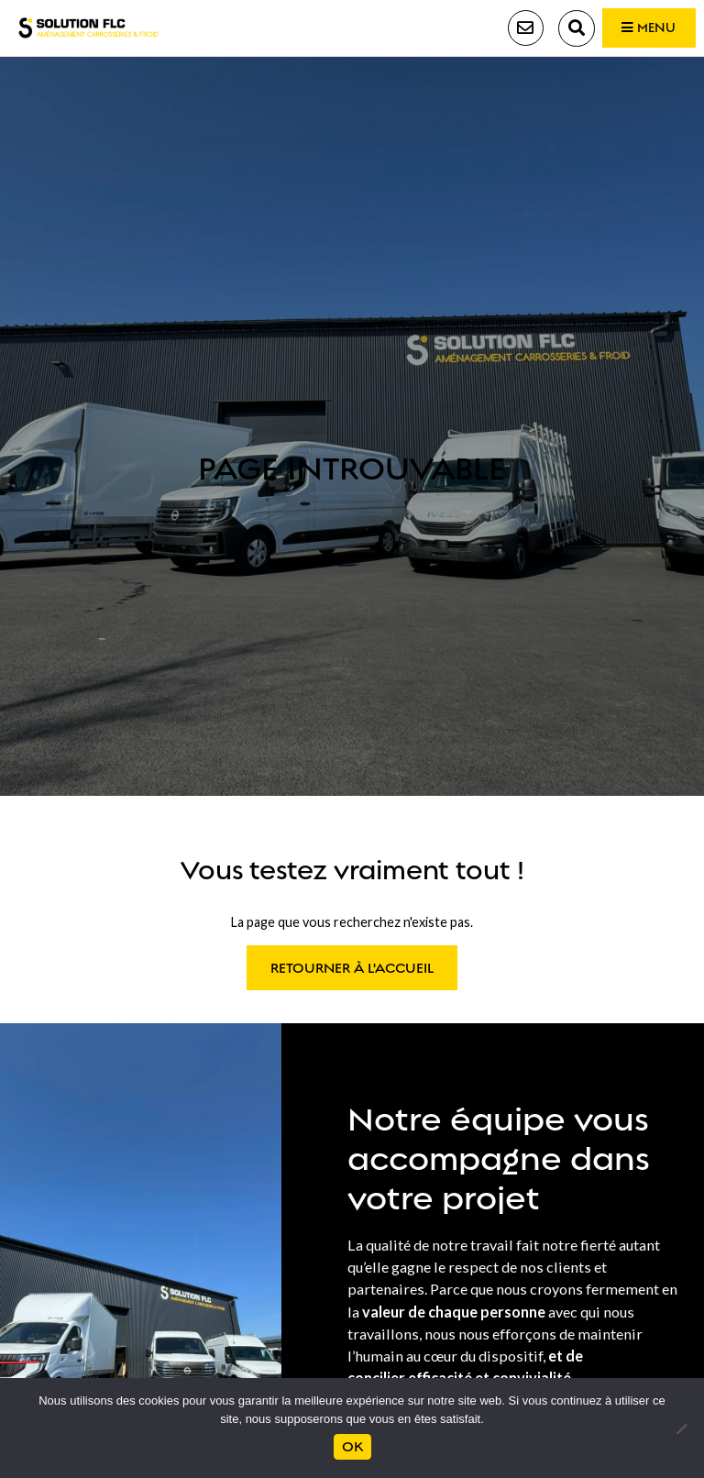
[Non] (681, 1428)
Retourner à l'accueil (352, 970)
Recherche (560, 29)
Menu (641, 30)
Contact (508, 29)
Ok (352, 1447)
